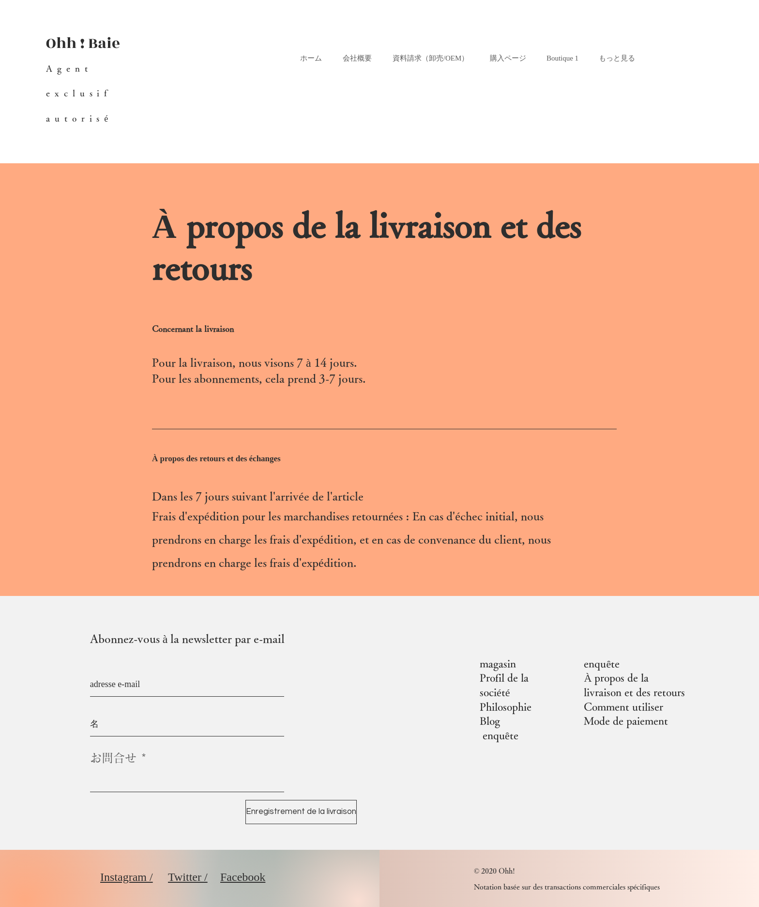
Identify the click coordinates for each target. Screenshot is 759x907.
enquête (500, 735)
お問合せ (113, 758)
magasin (498, 663)
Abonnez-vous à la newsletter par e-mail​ (187, 638)
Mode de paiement (626, 721)
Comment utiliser (623, 707)
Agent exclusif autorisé (79, 93)
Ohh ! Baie (83, 43)
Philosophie (505, 707)
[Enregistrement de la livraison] (301, 812)
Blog (490, 721)
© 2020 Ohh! (494, 871)
